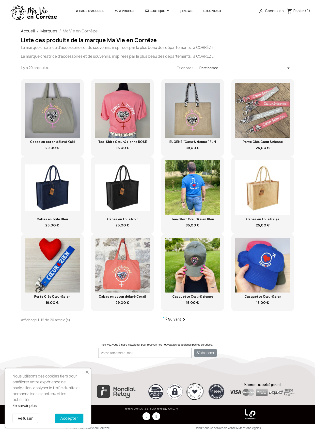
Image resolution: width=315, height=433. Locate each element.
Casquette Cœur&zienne (192, 296)
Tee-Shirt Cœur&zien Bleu (192, 219)
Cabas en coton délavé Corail (122, 296)
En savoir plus (25, 405)
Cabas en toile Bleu (52, 219)
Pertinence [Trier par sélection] (245, 68)
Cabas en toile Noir (122, 219)
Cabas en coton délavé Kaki (52, 142)
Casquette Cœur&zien (262, 296)
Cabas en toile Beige (262, 219)
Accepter (69, 418)
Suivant (177, 319)
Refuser (25, 418)
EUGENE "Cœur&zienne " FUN (192, 142)
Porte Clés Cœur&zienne (263, 142)
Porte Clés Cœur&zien (52, 296)
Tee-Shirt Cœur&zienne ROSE (122, 142)
